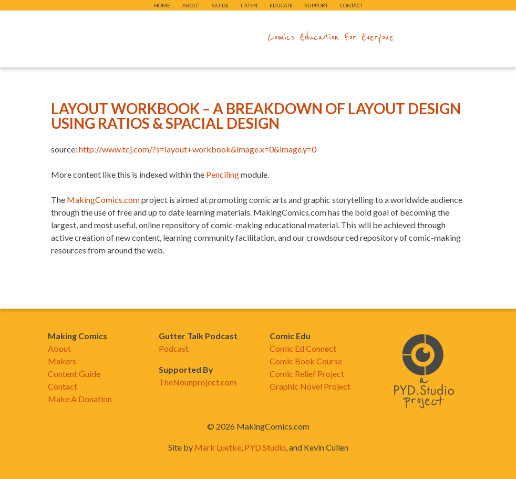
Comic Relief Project (307, 374)
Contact (351, 5)
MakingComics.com (103, 200)
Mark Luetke (217, 447)
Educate (281, 5)
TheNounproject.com (197, 382)
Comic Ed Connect (303, 348)
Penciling (222, 174)
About (191, 5)
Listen (249, 5)
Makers (62, 361)
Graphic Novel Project (310, 386)
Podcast (174, 348)
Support (316, 5)
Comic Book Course (306, 361)
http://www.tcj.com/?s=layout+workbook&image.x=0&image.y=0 (197, 149)
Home (162, 5)
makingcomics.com (197, 37)
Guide (220, 5)
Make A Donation (80, 399)
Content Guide (74, 374)
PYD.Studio (265, 447)
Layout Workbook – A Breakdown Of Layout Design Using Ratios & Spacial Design (256, 115)
